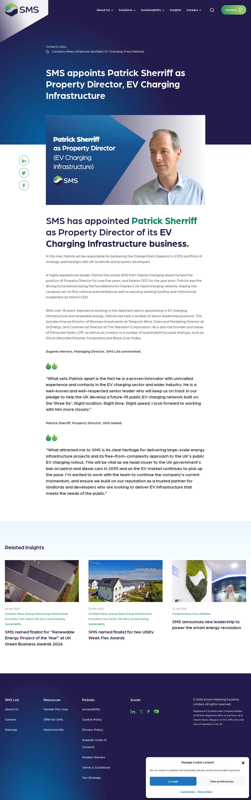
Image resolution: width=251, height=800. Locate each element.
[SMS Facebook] (148, 711)
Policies (88, 700)
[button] (243, 762)
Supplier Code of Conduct (94, 743)
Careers (10, 719)
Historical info (54, 729)
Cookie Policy (188, 791)
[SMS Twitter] (141, 711)
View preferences (222, 781)
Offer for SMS (53, 719)
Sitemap (11, 729)
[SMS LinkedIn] (132, 711)
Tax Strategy (91, 777)
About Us (11, 709)
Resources (52, 700)
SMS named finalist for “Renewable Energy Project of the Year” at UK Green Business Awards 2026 (40, 637)
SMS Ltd (12, 700)
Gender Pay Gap (56, 709)
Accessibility (91, 709)
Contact (231, 10)
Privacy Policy (204, 791)
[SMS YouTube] (156, 711)
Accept (173, 781)
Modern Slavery (93, 757)
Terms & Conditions (96, 767)
